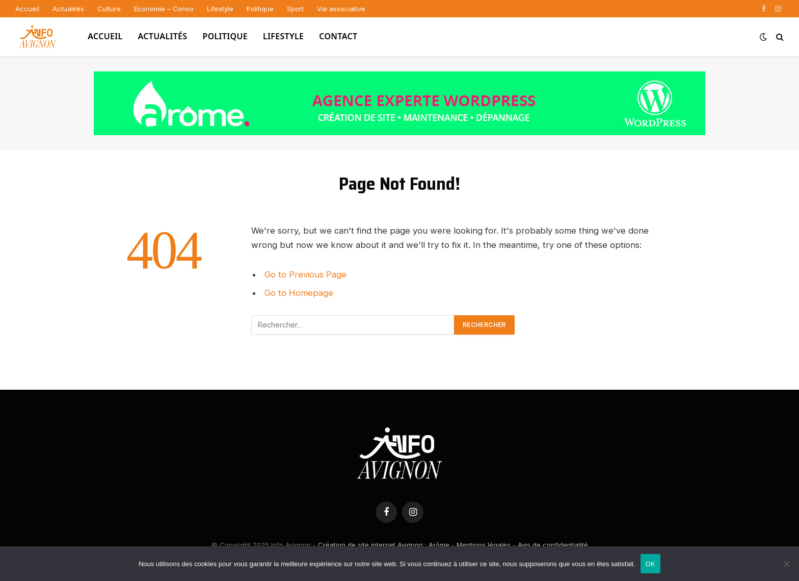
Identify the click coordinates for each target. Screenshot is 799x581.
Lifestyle (220, 9)
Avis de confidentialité (553, 545)
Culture (109, 9)
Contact (338, 36)
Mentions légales (484, 545)
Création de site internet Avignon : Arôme (383, 545)
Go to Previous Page (305, 274)
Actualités (68, 9)
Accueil (27, 9)
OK (650, 564)
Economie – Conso (164, 9)
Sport (295, 9)
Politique (260, 9)
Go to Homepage (298, 293)
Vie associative (341, 9)
